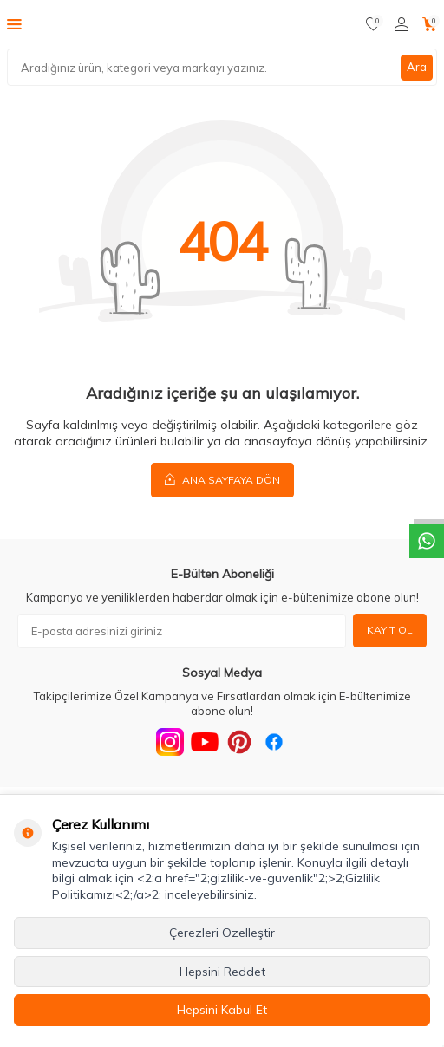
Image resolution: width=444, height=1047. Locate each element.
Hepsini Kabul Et (222, 1010)
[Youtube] (205, 742)
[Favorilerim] (373, 24)
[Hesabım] (401, 24)
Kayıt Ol (390, 629)
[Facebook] (274, 742)
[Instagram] (170, 742)
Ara (417, 67)
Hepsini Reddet (222, 971)
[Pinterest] (239, 742)
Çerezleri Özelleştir (222, 932)
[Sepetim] (429, 24)
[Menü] (14, 23)
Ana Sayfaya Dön (222, 479)
